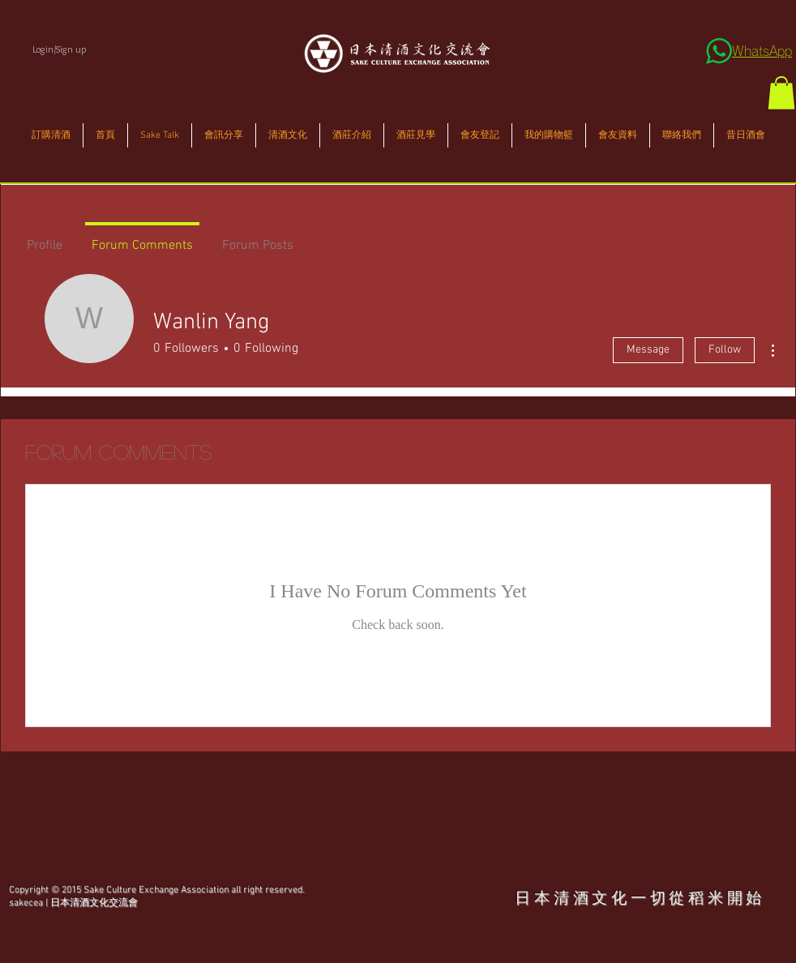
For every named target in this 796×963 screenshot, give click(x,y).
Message (648, 350)
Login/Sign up (59, 49)
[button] (781, 92)
